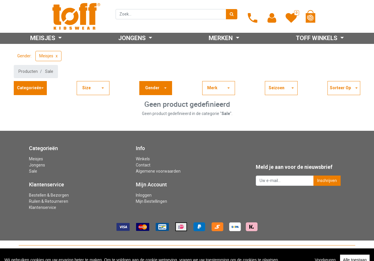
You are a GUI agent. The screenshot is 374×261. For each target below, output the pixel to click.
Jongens (37, 165)
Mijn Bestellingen (151, 201)
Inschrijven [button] (327, 180)
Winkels (143, 159)
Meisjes (46, 56)
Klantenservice (42, 207)
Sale (49, 71)
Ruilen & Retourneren (48, 201)
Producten (28, 71)
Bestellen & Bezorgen (49, 195)
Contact (143, 165)
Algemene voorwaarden (158, 171)
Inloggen (144, 195)
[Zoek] (231, 14)
